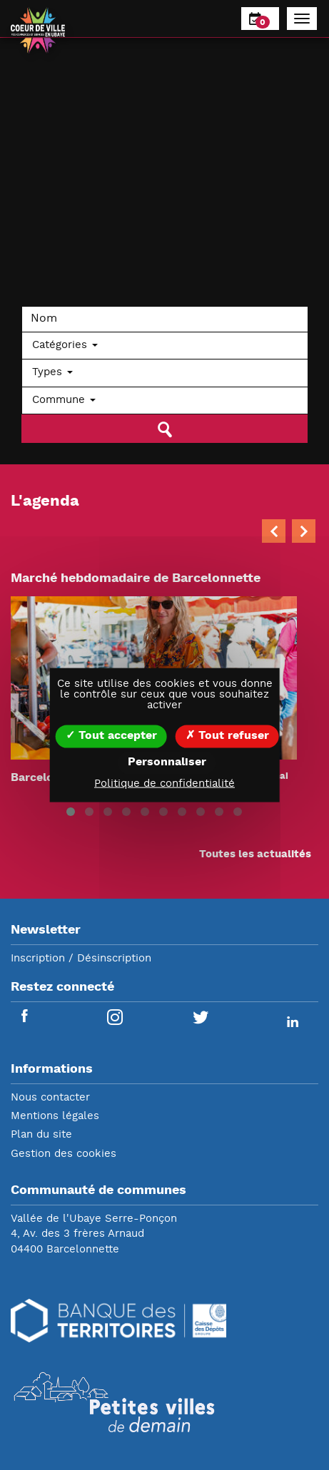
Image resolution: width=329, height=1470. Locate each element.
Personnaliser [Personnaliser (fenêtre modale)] (167, 761)
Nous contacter (50, 1098)
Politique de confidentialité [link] (164, 783)
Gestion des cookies (63, 1154)
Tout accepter (111, 735)
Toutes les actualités (255, 854)
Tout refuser (227, 735)
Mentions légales (55, 1116)
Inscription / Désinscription (81, 959)
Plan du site (41, 1135)
